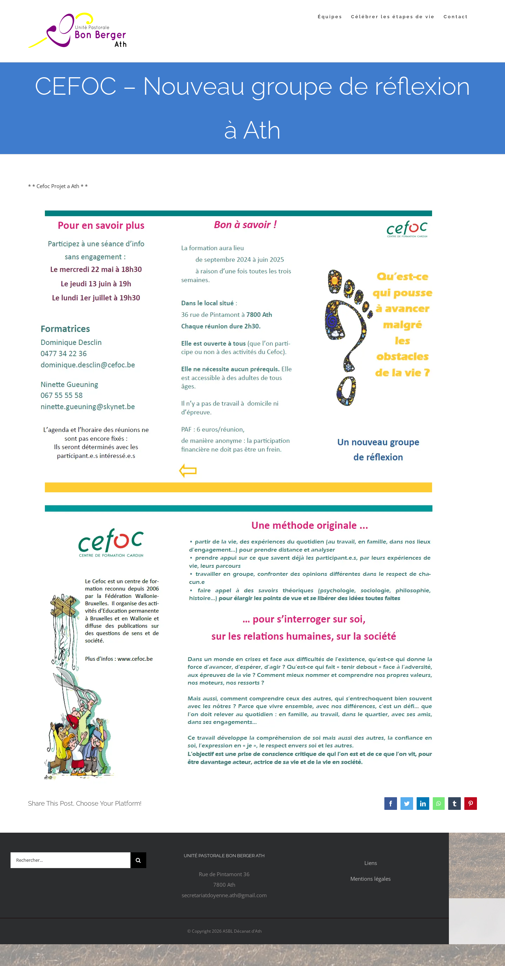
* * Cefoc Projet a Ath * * (58, 185)
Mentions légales (370, 878)
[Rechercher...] (70, 860)
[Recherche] (138, 860)
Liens (370, 862)
